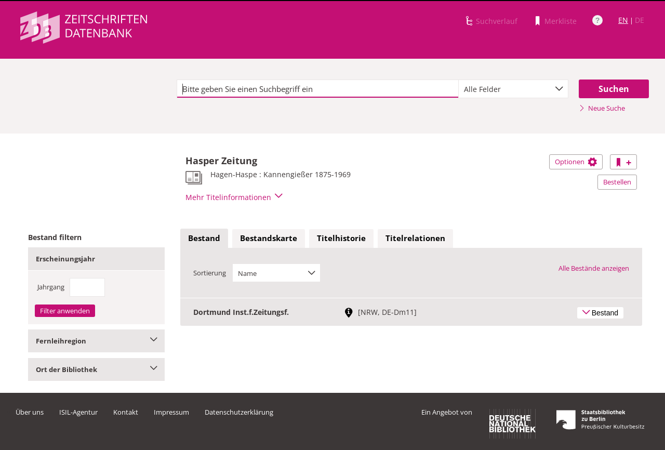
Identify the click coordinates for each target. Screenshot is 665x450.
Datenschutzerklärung (239, 412)
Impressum (171, 412)
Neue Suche (602, 108)
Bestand (204, 238)
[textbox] (318, 89)
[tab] (204, 238)
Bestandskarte (268, 238)
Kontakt (125, 412)
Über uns (30, 412)
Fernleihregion (96, 341)
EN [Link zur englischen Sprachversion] (623, 20)
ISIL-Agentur (78, 412)
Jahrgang (50, 287)
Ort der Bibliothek (96, 369)
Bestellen (617, 182)
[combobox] (513, 89)
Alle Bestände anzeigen (593, 268)
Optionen (576, 161)
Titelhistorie (341, 238)
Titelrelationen (415, 238)
